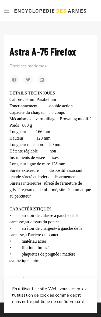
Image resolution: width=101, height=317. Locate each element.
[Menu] (6, 10)
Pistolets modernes (27, 66)
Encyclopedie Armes (50, 10)
